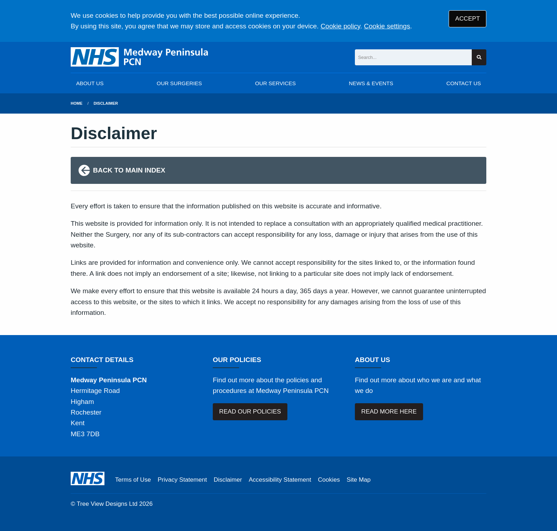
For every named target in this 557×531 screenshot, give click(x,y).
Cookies (329, 479)
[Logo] (140, 57)
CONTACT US (463, 83)
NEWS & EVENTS (371, 83)
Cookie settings (387, 26)
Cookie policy (340, 26)
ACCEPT (467, 18)
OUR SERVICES (275, 83)
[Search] (413, 57)
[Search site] (479, 57)
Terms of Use (133, 479)
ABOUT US (89, 83)
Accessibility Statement (280, 479)
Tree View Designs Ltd (107, 503)
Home (76, 103)
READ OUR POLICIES (250, 411)
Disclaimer (106, 103)
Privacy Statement (182, 479)
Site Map (359, 479)
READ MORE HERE (389, 411)
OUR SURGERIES (179, 83)
